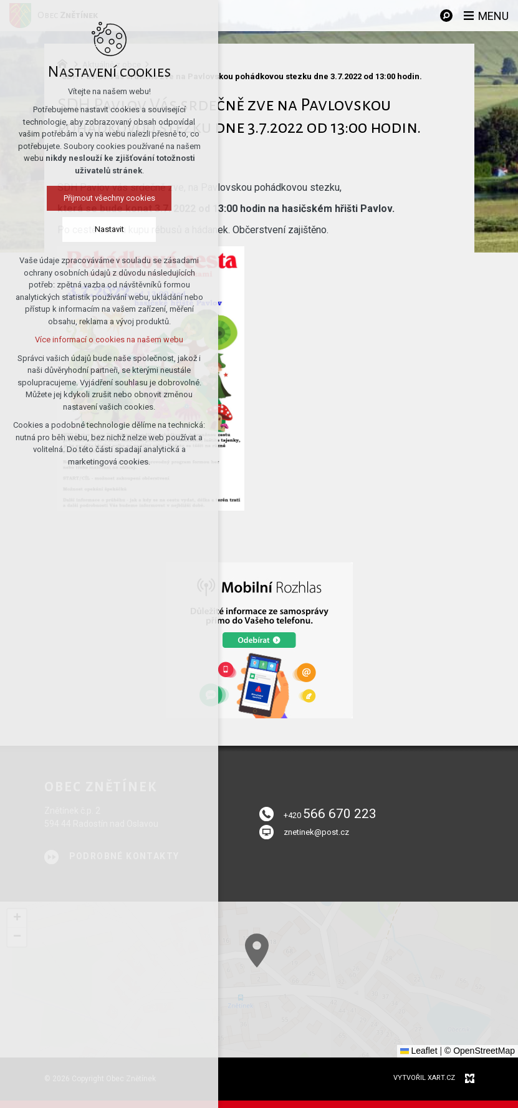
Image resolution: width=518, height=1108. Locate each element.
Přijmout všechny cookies (103, 198)
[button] (16, 918)
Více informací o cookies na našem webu (103, 339)
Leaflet (419, 1051)
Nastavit (103, 229)
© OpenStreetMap (479, 1051)
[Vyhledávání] (446, 15)
